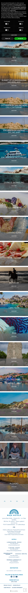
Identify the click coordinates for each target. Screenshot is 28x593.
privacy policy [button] (18, 4)
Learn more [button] (14, 35)
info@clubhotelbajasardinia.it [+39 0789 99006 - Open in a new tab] (14, 550)
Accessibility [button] (15, 591)
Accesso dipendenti (17, 587)
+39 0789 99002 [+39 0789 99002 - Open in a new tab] (14, 543)
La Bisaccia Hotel (11, 542)
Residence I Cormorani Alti (14, 559)
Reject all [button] (7, 38)
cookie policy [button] (13, 10)
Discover (14, 60)
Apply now (14, 581)
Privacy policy (8, 585)
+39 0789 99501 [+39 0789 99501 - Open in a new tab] (14, 555)
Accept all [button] (20, 38)
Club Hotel (11, 547)
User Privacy (7, 587)
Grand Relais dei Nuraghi (8, 554)
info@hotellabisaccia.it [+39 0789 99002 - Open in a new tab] (14, 545)
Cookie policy (16, 585)
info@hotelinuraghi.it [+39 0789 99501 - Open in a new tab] (14, 557)
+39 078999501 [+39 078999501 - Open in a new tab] (14, 561)
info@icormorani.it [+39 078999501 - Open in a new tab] (14, 562)
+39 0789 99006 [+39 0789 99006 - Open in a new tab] (14, 549)
